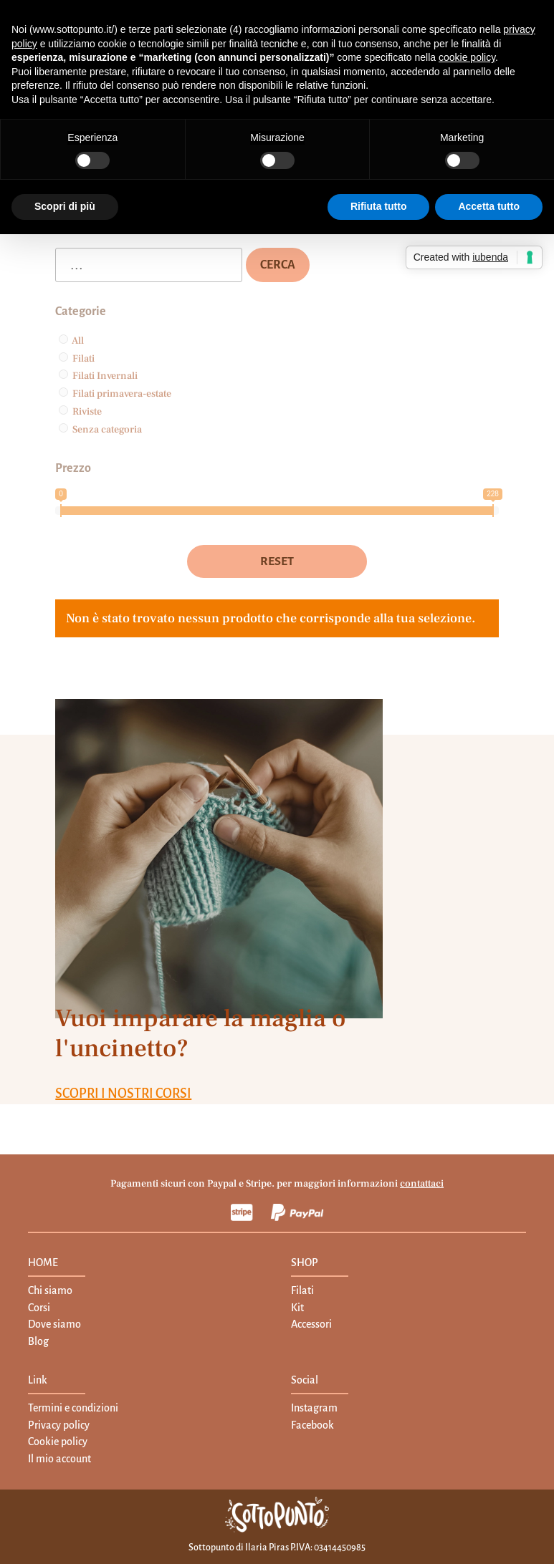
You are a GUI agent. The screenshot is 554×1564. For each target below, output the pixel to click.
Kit (297, 1307)
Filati (83, 358)
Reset (277, 561)
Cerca (277, 265)
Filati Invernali (105, 376)
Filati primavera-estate (121, 393)
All (78, 340)
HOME (43, 1262)
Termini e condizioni (73, 1408)
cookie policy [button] (467, 57)
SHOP (304, 1262)
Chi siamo (50, 1290)
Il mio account (59, 1458)
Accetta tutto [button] (489, 206)
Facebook (312, 1425)
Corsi (39, 1307)
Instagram (314, 1408)
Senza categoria (107, 429)
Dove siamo (54, 1324)
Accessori (311, 1324)
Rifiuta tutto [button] (378, 206)
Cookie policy (57, 1441)
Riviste (87, 411)
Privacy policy (59, 1425)
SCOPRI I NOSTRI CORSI (123, 1093)
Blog (38, 1341)
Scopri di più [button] (64, 206)
